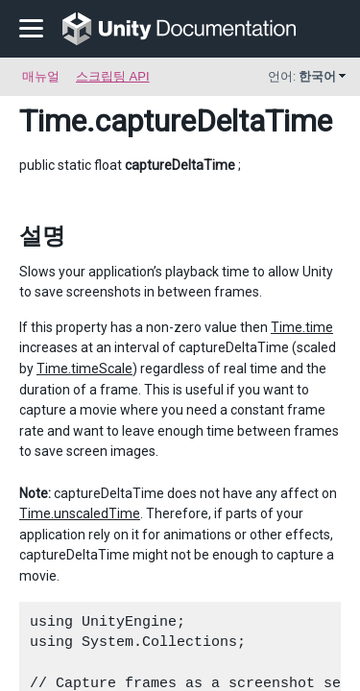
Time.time (302, 327)
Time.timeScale (84, 368)
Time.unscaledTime (79, 513)
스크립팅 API (113, 76)
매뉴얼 (41, 76)
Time (52, 121)
